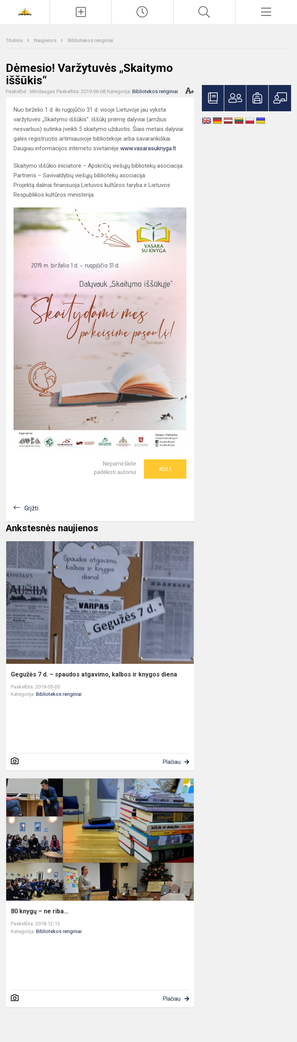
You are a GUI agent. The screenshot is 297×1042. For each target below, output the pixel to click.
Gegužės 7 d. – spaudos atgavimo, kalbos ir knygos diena (94, 674)
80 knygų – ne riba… (39, 911)
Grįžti (31, 508)
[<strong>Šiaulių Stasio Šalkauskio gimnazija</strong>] (24, 11)
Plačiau (172, 762)
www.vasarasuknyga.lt (148, 148)
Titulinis (15, 40)
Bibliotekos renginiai (90, 40)
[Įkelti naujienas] (80, 12)
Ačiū (165, 469)
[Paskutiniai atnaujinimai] (142, 12)
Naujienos (46, 40)
